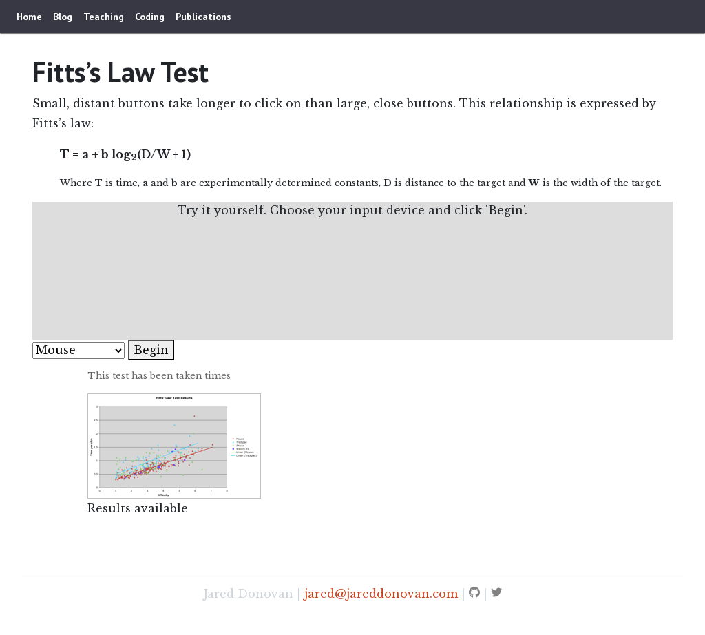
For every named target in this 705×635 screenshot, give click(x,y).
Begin (151, 350)
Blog (62, 16)
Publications (203, 16)
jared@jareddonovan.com (381, 594)
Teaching (103, 16)
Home (29, 16)
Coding (150, 16)
